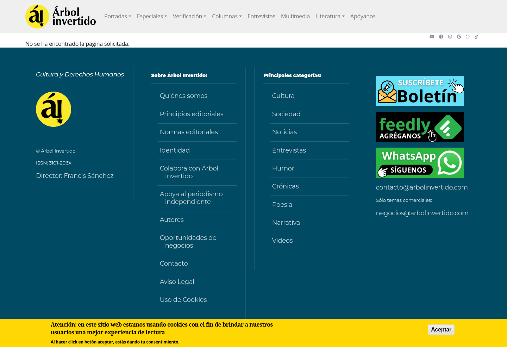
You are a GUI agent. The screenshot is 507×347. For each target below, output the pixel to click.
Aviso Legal (177, 282)
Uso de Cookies (183, 300)
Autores (172, 220)
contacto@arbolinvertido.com (422, 187)
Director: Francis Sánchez (74, 176)
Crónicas (285, 186)
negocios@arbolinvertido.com (422, 213)
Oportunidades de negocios (188, 241)
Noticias (284, 132)
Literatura (327, 16)
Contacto (174, 263)
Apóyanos (363, 16)
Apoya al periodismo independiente (191, 198)
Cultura (283, 96)
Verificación (187, 16)
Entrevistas (261, 16)
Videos (282, 240)
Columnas (225, 16)
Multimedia (295, 16)
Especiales (150, 16)
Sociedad (286, 114)
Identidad (175, 150)
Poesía (282, 205)
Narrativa (286, 223)
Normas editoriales (189, 132)
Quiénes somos (183, 96)
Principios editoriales (192, 114)
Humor (283, 168)
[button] (434, 37)
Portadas (115, 16)
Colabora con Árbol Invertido (189, 172)
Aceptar (441, 330)
